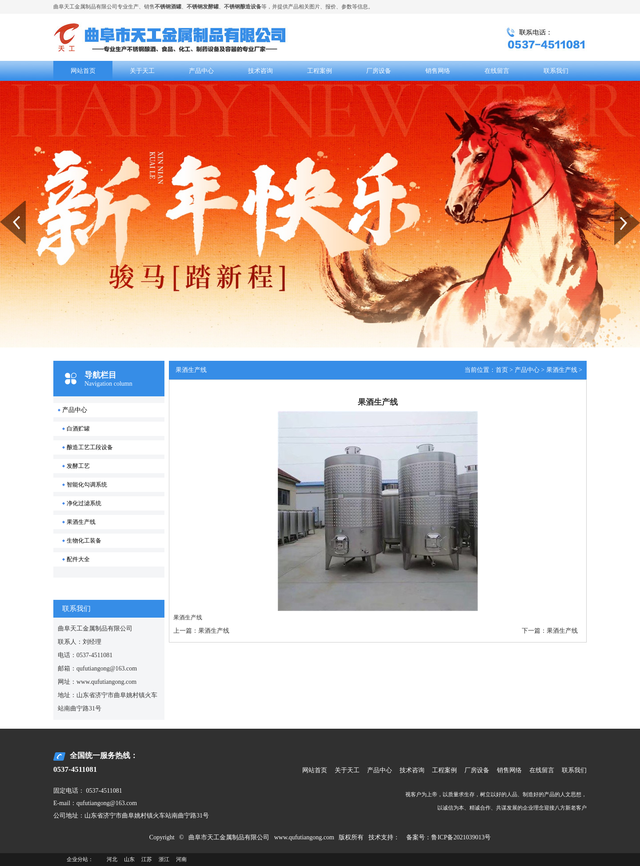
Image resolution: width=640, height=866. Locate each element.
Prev (5, 204)
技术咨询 (260, 71)
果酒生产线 (81, 522)
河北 (112, 859)
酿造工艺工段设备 (90, 447)
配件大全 (78, 559)
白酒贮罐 (78, 428)
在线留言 (496, 71)
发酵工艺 (78, 466)
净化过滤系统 (84, 503)
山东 (129, 859)
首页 (502, 370)
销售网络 (437, 71)
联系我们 (556, 71)
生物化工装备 (84, 540)
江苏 (146, 859)
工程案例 (319, 71)
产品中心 (201, 71)
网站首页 (83, 71)
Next (619, 204)
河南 (181, 859)
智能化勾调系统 (87, 484)
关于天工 (142, 71)
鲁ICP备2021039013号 (461, 837)
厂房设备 (378, 71)
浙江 (164, 859)
